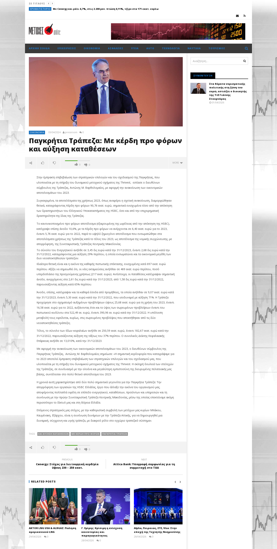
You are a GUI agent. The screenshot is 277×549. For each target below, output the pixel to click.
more (178, 162)
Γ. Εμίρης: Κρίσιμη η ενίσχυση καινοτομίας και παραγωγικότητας (101, 531)
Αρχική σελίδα (39, 48)
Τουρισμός (217, 48)
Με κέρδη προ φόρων (85, 433)
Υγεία (135, 48)
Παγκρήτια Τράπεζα (114, 433)
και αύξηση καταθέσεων (53, 433)
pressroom (71, 132)
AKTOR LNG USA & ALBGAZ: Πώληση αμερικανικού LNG (52, 530)
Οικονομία (92, 48)
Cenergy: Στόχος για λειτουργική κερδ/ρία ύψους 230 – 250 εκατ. (67, 464)
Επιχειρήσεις (67, 48)
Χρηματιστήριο (40, 9)
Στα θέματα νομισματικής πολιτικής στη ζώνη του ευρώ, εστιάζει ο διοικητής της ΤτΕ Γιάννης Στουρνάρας (228, 91)
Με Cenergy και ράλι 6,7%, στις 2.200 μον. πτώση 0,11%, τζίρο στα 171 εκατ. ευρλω (106, 9)
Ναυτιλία (194, 48)
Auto (150, 48)
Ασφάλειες (115, 48)
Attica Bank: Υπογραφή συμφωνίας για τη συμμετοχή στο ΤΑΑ (144, 464)
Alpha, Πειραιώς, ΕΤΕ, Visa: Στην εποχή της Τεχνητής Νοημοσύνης (157, 530)
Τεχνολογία (171, 48)
